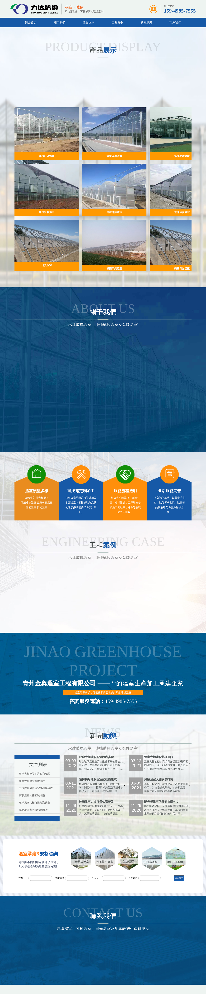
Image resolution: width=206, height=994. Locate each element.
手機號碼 (59, 878)
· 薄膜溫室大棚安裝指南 (31, 795)
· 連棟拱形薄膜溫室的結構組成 (35, 788)
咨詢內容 (132, 878)
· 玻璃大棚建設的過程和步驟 (34, 773)
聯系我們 (175, 22)
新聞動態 (146, 22)
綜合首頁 (31, 22)
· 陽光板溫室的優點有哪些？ (34, 810)
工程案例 (117, 22)
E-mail (95, 878)
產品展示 (88, 22)
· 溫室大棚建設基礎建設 (31, 781)
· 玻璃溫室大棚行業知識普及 (34, 802)
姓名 (21, 878)
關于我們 (59, 22)
